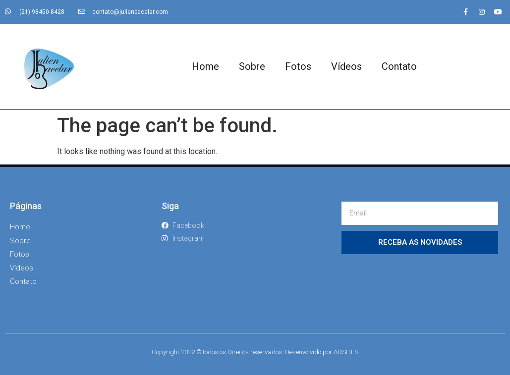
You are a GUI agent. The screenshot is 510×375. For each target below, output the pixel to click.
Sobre (252, 66)
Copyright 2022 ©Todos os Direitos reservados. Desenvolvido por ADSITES (255, 352)
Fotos (298, 66)
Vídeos (346, 66)
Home (205, 66)
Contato (399, 66)
